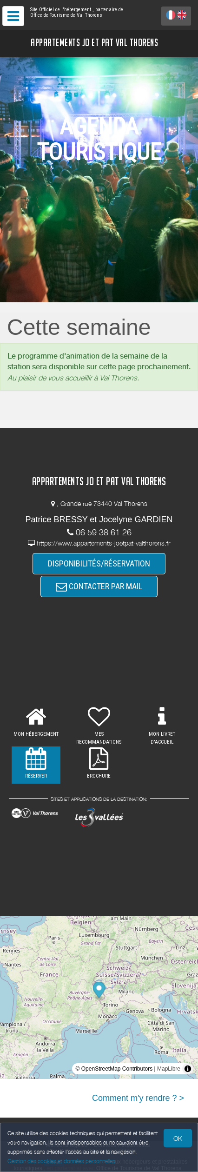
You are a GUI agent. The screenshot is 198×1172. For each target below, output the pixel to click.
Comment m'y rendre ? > (138, 1098)
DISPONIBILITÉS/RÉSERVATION (99, 563)
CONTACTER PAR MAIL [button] (99, 586)
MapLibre (168, 1068)
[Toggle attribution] (187, 1068)
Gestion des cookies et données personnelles (61, 1161)
